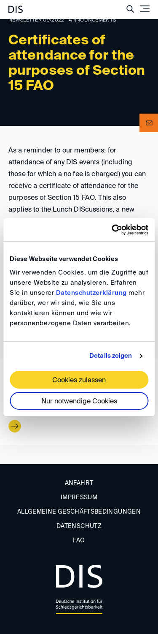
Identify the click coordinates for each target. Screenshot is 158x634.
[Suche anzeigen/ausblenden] (130, 9)
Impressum (79, 498)
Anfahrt (79, 483)
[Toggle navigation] (144, 9)
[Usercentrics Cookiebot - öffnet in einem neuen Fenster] (112, 229)
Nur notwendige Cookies (79, 401)
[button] (148, 123)
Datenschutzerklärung (91, 293)
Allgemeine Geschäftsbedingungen (79, 512)
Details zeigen (110, 356)
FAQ (79, 541)
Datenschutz (79, 526)
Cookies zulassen (79, 380)
